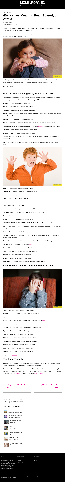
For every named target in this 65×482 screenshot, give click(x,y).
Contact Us (19, 460)
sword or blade (38, 373)
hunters (44, 320)
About (18, 459)
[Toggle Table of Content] (4, 89)
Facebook (35, 459)
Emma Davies (8, 22)
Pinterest (35, 460)
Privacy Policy (20, 462)
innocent (40, 126)
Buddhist (14, 355)
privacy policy (17, 402)
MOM (32, 2)
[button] (32, 58)
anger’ (31, 244)
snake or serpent (18, 373)
